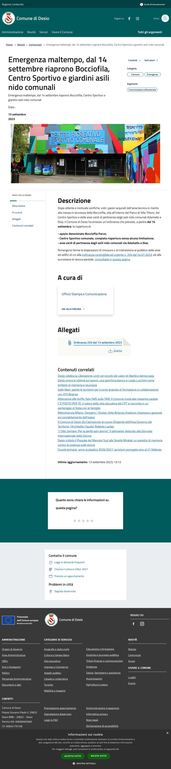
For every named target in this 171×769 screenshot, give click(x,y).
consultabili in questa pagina (112, 259)
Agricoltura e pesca (97, 685)
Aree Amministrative (13, 655)
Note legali (92, 720)
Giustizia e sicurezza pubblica (102, 655)
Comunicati (35, 45)
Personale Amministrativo (16, 679)
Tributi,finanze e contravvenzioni (104, 661)
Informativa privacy (97, 714)
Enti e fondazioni (11, 667)
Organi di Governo (12, 649)
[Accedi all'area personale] (152, 4)
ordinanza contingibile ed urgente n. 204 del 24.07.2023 (117, 255)
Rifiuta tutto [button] (99, 756)
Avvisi (131, 661)
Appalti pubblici (52, 673)
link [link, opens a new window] (117, 749)
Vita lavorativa (52, 661)
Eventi (132, 683)
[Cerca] (165, 18)
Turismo (48, 685)
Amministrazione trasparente (102, 708)
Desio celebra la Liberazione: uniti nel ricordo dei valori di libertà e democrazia (106, 376)
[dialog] (85, 749)
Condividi (135, 60)
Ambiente (91, 667)
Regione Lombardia (12, 4)
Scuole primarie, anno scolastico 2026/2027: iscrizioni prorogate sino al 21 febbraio (110, 449)
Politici (6, 673)
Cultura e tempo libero (56, 655)
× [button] (167, 733)
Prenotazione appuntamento (60, 708)
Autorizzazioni (94, 679)
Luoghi (132, 677)
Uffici (5, 661)
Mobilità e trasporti (55, 691)
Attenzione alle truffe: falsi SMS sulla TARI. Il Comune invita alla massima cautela (108, 399)
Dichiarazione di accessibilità (102, 726)
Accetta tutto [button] (73, 756)
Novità (21, 45)
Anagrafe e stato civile (56, 649)
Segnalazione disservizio (57, 714)
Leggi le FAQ (51, 720)
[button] (85, 763)
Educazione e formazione (100, 649)
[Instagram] (135, 18)
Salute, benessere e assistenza (103, 673)
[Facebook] (127, 18)
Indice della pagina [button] (21, 195)
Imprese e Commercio (56, 667)
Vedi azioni (151, 60)
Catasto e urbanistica (56, 679)
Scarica (115, 350)
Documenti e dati (11, 685)
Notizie (132, 649)
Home (9, 45)
